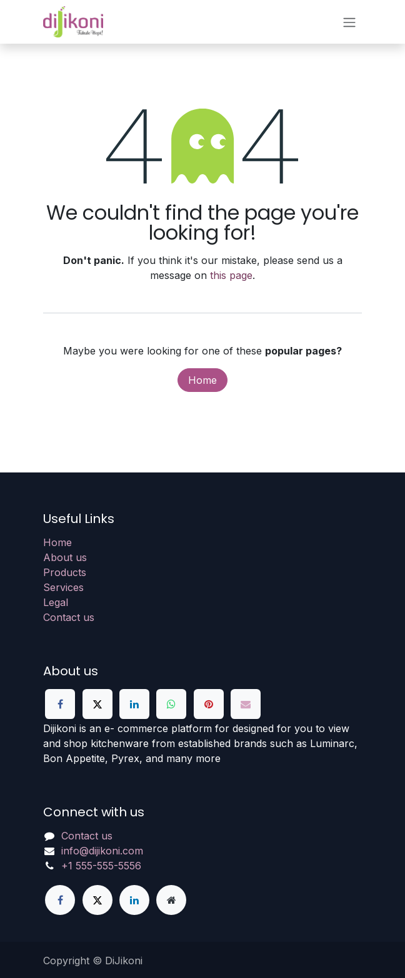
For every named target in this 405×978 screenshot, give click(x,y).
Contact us (68, 617)
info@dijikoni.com (102, 850)
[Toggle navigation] (349, 22)
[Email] (246, 704)
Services (63, 587)
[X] (97, 704)
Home (202, 380)
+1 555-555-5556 (101, 865)
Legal (55, 602)
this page (231, 275)
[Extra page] (171, 900)
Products (64, 572)
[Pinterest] (209, 704)
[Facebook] (60, 704)
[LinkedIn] (134, 704)
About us (65, 557)
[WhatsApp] (171, 704)
